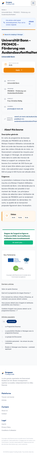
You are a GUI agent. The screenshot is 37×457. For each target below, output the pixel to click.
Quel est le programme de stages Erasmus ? (16, 293)
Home (3, 10)
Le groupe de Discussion (13, 337)
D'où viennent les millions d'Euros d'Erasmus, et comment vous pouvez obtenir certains (17, 298)
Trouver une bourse (8, 397)
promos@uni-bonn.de (15, 109)
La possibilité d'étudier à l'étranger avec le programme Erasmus (19, 332)
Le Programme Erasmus (13, 326)
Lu (4, 321)
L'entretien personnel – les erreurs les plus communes (19, 342)
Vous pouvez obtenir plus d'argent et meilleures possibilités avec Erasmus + (17, 304)
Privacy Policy (6, 427)
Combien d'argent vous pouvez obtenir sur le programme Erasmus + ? (16, 309)
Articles (4, 400)
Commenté (12, 321)
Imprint (4, 424)
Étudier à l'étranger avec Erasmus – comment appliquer (20, 348)
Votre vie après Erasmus (10, 289)
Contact (4, 414)
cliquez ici (31, 22)
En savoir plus (18, 242)
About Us (5, 410)
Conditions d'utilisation (9, 430)
